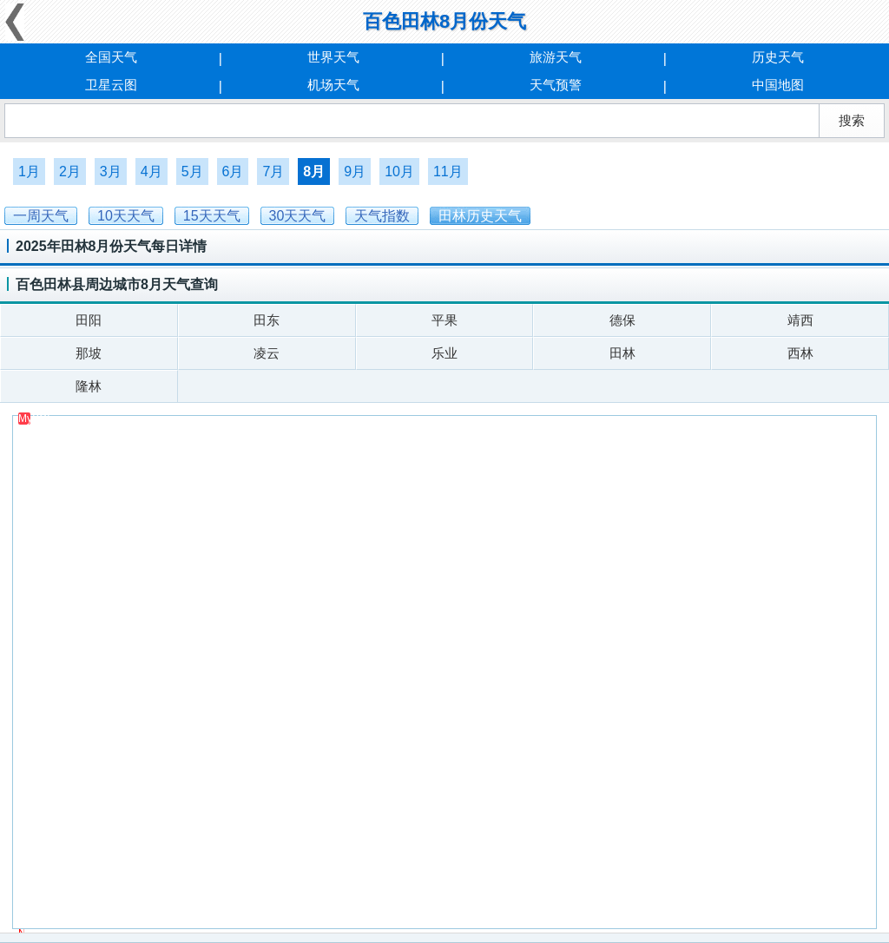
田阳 (89, 320)
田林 (622, 353)
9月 (354, 171)
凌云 (267, 353)
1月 (29, 171)
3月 (111, 171)
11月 (448, 171)
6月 (233, 171)
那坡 (89, 353)
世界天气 (333, 56)
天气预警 (556, 84)
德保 (622, 320)
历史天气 (778, 56)
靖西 (800, 320)
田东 (267, 320)
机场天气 (333, 84)
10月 (399, 171)
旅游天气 (556, 56)
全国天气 (111, 56)
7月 (273, 171)
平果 (444, 320)
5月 (192, 171)
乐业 (444, 353)
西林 (800, 353)
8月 (314, 171)
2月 (70, 171)
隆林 (89, 386)
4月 (151, 171)
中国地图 (778, 84)
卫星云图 (111, 84)
